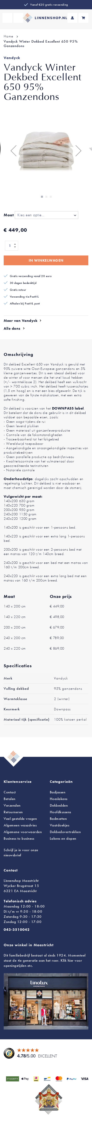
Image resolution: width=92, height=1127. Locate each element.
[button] (13, 150)
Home (8, 36)
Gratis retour (18, 290)
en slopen (63, 838)
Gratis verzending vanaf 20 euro (31, 276)
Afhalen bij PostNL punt (25, 303)
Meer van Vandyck (20, 320)
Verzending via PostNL (24, 297)
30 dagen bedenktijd (23, 283)
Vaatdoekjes (59, 825)
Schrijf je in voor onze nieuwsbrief (21, 853)
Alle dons (12, 328)
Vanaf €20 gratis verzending (49, 5)
